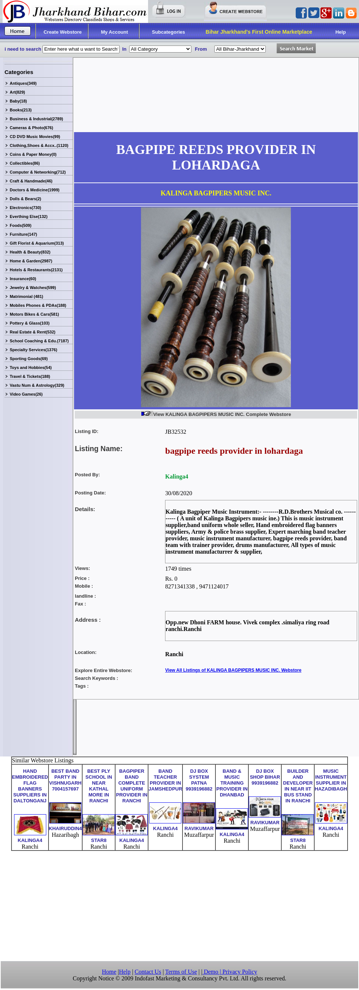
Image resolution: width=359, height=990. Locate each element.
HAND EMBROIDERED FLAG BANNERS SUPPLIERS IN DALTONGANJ (30, 785)
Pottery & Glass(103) (30, 323)
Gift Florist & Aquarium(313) (37, 243)
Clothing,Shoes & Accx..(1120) (39, 145)
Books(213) (20, 110)
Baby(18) (18, 101)
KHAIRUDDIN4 (65, 828)
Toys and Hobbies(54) (30, 367)
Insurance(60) (23, 278)
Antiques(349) (23, 83)
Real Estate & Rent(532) (33, 332)
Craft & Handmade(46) (31, 181)
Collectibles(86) (25, 163)
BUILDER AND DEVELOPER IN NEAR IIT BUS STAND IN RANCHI (298, 785)
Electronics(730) (25, 207)
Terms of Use (181, 972)
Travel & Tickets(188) (30, 376)
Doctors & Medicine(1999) (34, 190)
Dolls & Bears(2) (25, 199)
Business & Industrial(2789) (36, 119)
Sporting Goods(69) (29, 358)
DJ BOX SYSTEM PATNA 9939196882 (199, 780)
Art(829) (17, 92)
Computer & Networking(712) (38, 172)
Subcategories (168, 32)
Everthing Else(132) (28, 216)
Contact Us (148, 972)
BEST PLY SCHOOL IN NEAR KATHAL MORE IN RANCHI (98, 785)
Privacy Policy (239, 972)
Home (109, 972)
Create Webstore (63, 32)
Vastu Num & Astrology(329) (37, 385)
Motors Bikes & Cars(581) (34, 314)
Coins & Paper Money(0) (33, 154)
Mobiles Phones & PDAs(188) (38, 305)
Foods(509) (20, 225)
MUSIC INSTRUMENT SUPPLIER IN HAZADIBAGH (331, 780)
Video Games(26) (26, 394)
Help (340, 32)
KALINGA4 (30, 840)
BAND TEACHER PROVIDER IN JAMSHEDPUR (165, 780)
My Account (114, 32)
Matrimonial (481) (26, 296)
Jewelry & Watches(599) (33, 287)
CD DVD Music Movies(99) (35, 136)
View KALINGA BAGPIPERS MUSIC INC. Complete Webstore (216, 414)
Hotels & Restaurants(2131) (36, 270)
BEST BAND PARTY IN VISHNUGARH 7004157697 (65, 780)
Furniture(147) (23, 234)
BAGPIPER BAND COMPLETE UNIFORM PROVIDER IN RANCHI (132, 785)
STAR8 (99, 840)
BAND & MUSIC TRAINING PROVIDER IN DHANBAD (232, 783)
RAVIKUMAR (199, 828)
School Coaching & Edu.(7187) (39, 341)
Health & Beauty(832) (30, 252)
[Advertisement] (179, 905)
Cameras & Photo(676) (31, 127)
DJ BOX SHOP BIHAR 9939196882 (265, 777)
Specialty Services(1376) (33, 350)
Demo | (212, 972)
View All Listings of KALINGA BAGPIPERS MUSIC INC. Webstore (233, 670)
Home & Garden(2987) (31, 261)
